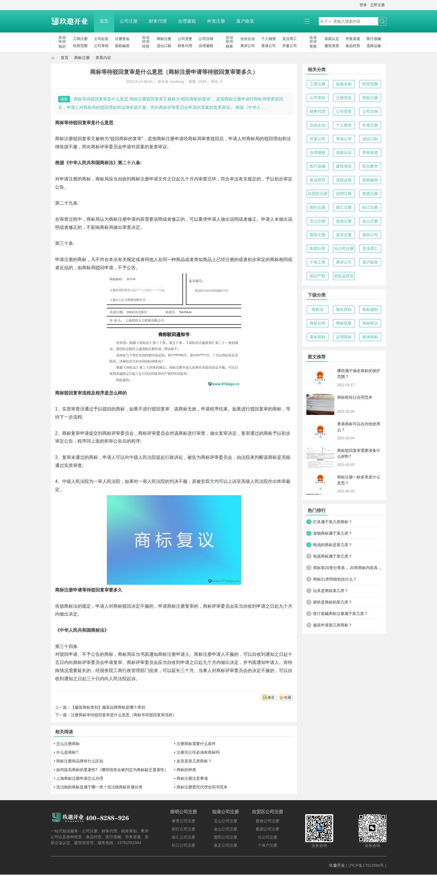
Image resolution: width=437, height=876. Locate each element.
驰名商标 (344, 309)
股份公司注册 (267, 821)
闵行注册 (317, 207)
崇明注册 (344, 193)
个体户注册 (267, 845)
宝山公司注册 (225, 821)
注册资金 (122, 39)
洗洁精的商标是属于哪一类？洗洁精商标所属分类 (99, 787)
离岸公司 (247, 46)
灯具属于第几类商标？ (332, 522)
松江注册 (370, 207)
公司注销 (206, 39)
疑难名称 (344, 84)
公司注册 (129, 21)
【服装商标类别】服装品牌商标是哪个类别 (108, 707)
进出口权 (164, 46)
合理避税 (187, 21)
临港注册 (344, 221)
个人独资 (268, 39)
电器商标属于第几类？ (332, 556)
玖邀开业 (337, 865)
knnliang (177, 81)
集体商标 (370, 337)
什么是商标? (67, 752)
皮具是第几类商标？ (194, 761)
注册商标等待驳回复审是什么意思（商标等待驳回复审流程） (124, 715)
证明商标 (344, 337)
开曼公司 (289, 46)
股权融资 (122, 46)
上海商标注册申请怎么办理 (79, 778)
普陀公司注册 (225, 837)
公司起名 (101, 39)
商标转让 (370, 323)
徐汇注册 (344, 207)
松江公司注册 (183, 845)
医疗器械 (373, 39)
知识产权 (317, 276)
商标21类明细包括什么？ (335, 579)
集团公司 (317, 248)
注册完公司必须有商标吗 (198, 752)
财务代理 (158, 21)
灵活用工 (289, 39)
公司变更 (185, 39)
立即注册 (377, 5)
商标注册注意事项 (192, 778)
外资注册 (216, 21)
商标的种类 (186, 769)
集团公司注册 (267, 829)
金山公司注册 (225, 829)
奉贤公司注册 (183, 821)
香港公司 (268, 46)
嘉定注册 (344, 234)
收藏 (287, 697)
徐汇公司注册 (183, 837)
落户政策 (245, 21)
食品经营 (353, 46)
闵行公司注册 (183, 829)
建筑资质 (332, 46)
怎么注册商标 (68, 743)
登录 (363, 5)
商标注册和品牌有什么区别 (79, 761)
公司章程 (101, 46)
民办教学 (370, 166)
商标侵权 (370, 309)
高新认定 (332, 39)
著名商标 (317, 337)
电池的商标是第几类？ (332, 544)
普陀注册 (317, 234)
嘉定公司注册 (225, 845)
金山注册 (370, 221)
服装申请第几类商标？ (332, 625)
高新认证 (344, 152)
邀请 (270, 697)
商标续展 (344, 323)
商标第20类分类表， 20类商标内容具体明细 (347, 567)
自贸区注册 (317, 193)
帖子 (324, 21)
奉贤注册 (370, 193)
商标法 (317, 309)
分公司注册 (344, 248)
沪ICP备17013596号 (366, 865)
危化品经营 (344, 276)
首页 (104, 21)
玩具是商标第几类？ (330, 590)
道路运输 (373, 46)
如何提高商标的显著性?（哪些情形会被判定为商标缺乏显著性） (112, 769)
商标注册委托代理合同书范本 (202, 787)
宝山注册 (317, 221)
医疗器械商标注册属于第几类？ (340, 613)
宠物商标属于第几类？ (332, 533)
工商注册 (80, 39)
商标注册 (164, 39)
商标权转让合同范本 (354, 397)
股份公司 (370, 234)
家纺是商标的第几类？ (332, 602)
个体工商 (317, 262)
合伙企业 (247, 39)
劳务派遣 (353, 39)
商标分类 (317, 323)
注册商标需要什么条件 (196, 743)
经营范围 (80, 46)
